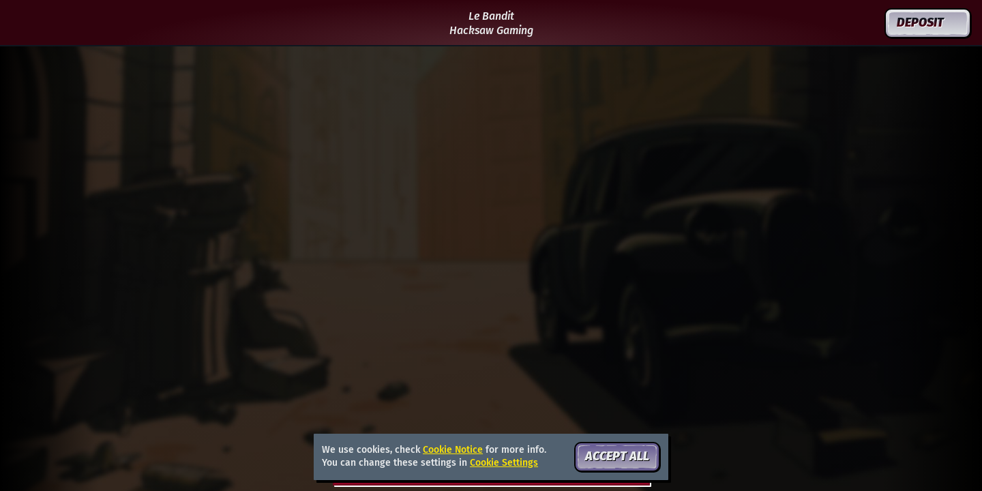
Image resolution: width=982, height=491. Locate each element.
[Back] (23, 23)
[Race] (864, 23)
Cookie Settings (504, 463)
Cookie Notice (453, 450)
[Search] (831, 23)
